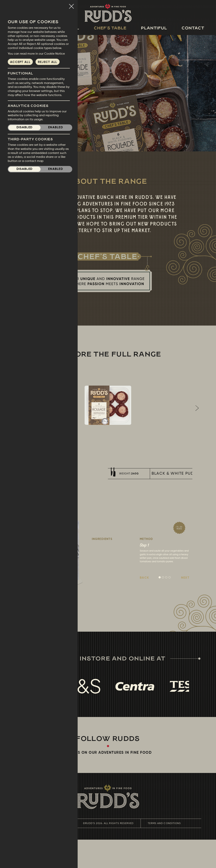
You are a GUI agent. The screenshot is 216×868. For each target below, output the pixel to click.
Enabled (55, 127)
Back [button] (144, 606)
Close (71, 5)
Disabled (24, 127)
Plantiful (154, 28)
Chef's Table (110, 28)
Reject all (47, 62)
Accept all (20, 62)
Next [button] (197, 422)
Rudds (108, 13)
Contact (193, 28)
